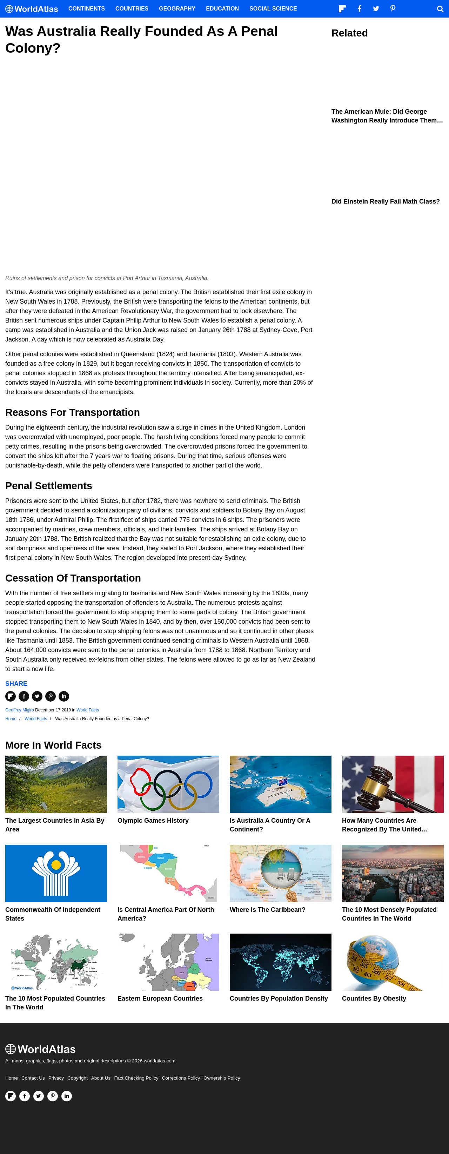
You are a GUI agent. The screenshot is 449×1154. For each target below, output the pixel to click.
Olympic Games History (153, 820)
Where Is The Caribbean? (268, 909)
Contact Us (33, 1078)
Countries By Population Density (279, 998)
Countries (131, 9)
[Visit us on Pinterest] (52, 1096)
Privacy (56, 1078)
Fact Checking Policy (136, 1078)
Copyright (77, 1078)
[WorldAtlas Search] (440, 9)
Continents (86, 9)
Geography (177, 9)
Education (222, 9)
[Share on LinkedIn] (64, 696)
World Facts (87, 710)
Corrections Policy (181, 1078)
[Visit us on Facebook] (24, 1096)
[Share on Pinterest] (50, 696)
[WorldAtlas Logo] (34, 9)
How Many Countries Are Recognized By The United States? (382, 829)
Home (11, 1078)
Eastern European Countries (160, 998)
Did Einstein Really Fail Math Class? (385, 201)
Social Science (273, 9)
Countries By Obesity (374, 998)
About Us (101, 1078)
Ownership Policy (221, 1078)
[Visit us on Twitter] (38, 1096)
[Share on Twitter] (37, 696)
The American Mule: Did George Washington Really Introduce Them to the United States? (384, 120)
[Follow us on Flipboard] (10, 1096)
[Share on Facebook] (24, 696)
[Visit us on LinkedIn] (66, 1096)
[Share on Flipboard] (10, 696)
